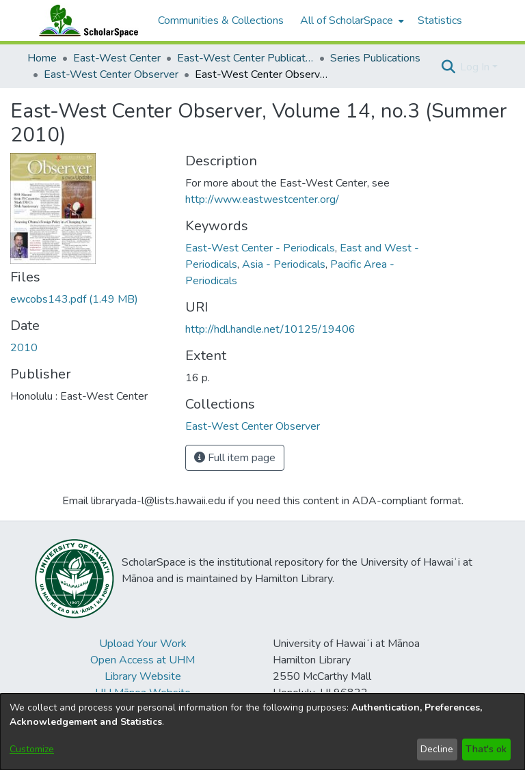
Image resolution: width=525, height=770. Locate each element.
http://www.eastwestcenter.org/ (262, 199)
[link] (74, 299)
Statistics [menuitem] (440, 20)
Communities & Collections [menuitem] (221, 20)
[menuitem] (350, 20)
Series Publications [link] (375, 58)
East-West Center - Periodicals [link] (260, 248)
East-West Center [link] (117, 58)
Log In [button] (476, 66)
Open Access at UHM (142, 660)
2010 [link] (24, 347)
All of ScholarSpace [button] (346, 20)
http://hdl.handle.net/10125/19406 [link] (270, 329)
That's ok (486, 749)
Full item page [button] (234, 457)
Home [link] (42, 58)
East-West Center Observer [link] (111, 74)
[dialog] (262, 731)
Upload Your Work (143, 643)
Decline (436, 749)
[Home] (85, 20)
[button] (448, 67)
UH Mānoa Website (143, 692)
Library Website (143, 676)
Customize (32, 749)
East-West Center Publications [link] (245, 58)
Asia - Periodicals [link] (283, 264)
